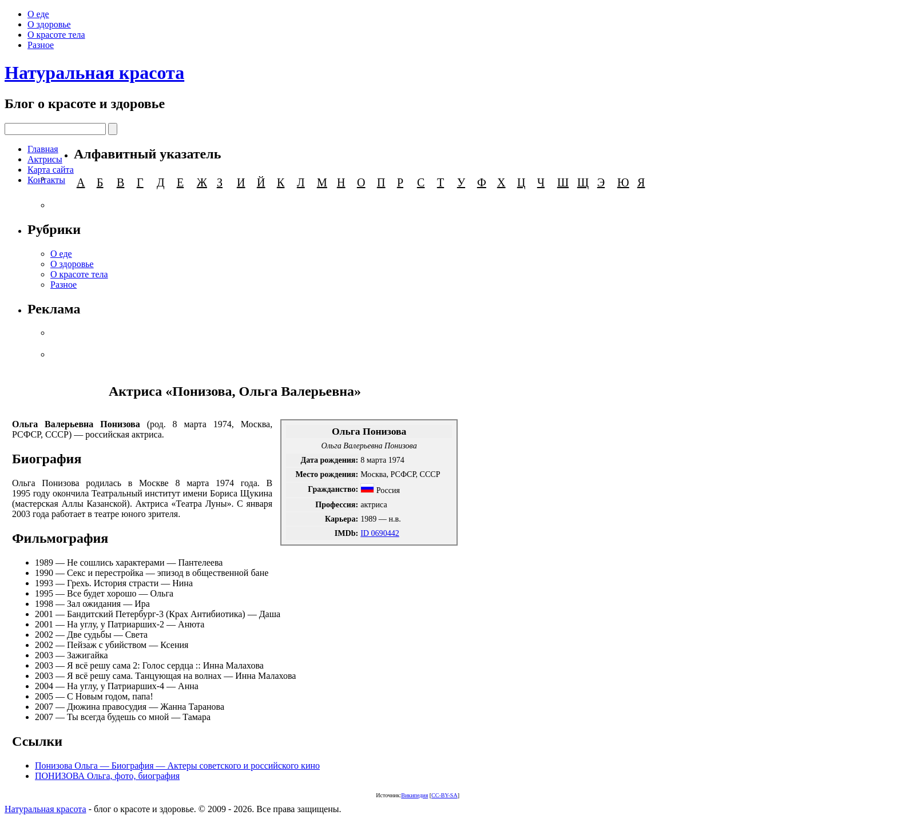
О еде (38, 14)
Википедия (414, 795)
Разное (40, 45)
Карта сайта (50, 169)
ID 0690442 (379, 533)
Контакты (46, 180)
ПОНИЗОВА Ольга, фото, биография (107, 776)
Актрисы (44, 159)
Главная (42, 149)
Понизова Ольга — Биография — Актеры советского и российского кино (177, 765)
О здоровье (49, 24)
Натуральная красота (94, 72)
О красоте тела (56, 34)
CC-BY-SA (444, 795)
